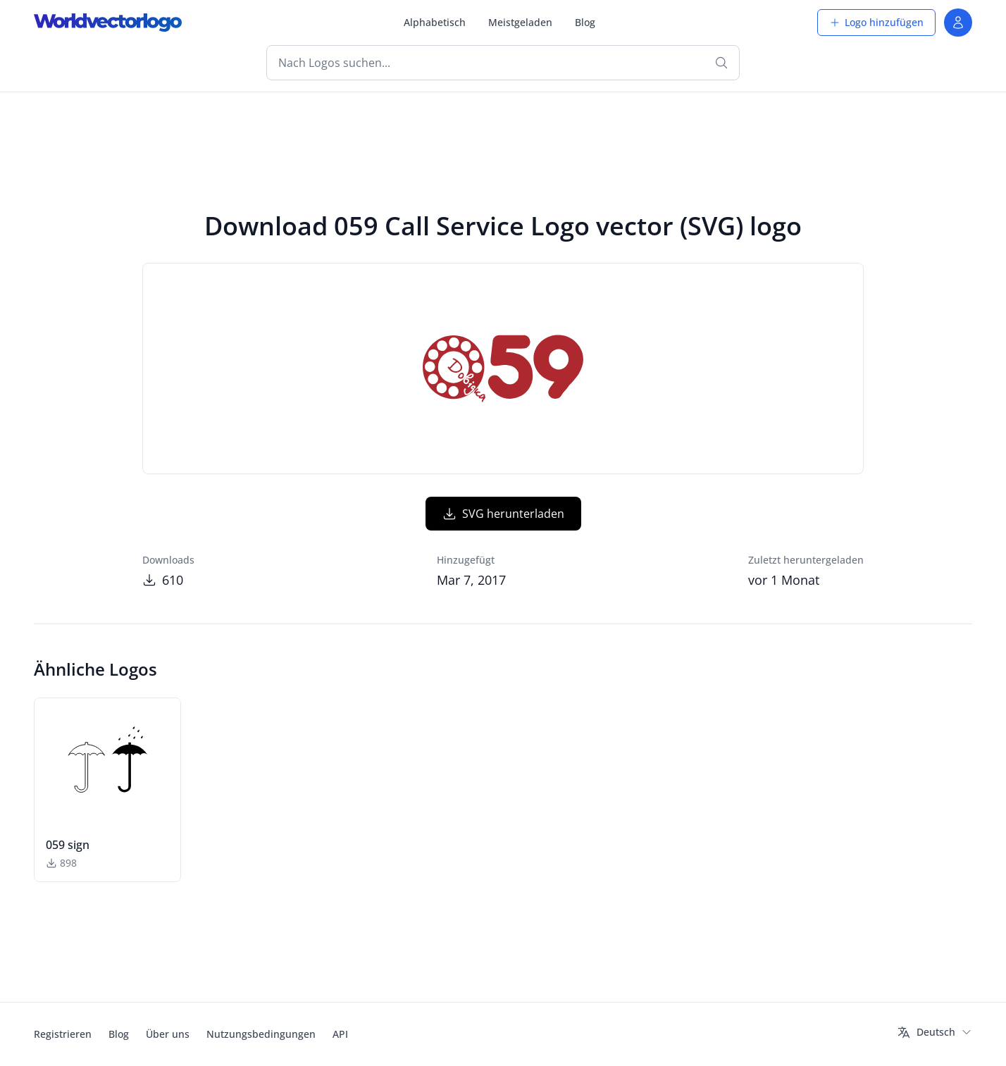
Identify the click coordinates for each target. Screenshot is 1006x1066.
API (340, 1034)
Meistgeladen (520, 22)
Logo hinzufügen (876, 22)
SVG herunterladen (503, 513)
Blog (585, 22)
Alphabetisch (435, 22)
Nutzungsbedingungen (261, 1034)
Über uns (168, 1034)
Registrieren (63, 1034)
